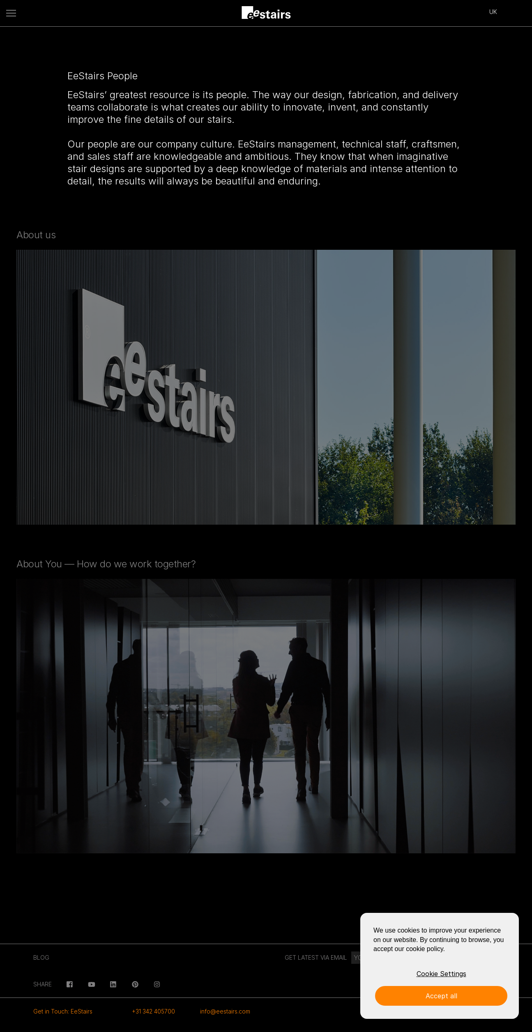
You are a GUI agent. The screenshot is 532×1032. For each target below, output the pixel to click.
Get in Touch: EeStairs (62, 1011)
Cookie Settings (441, 974)
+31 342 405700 (153, 1011)
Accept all (441, 996)
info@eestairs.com (225, 1011)
